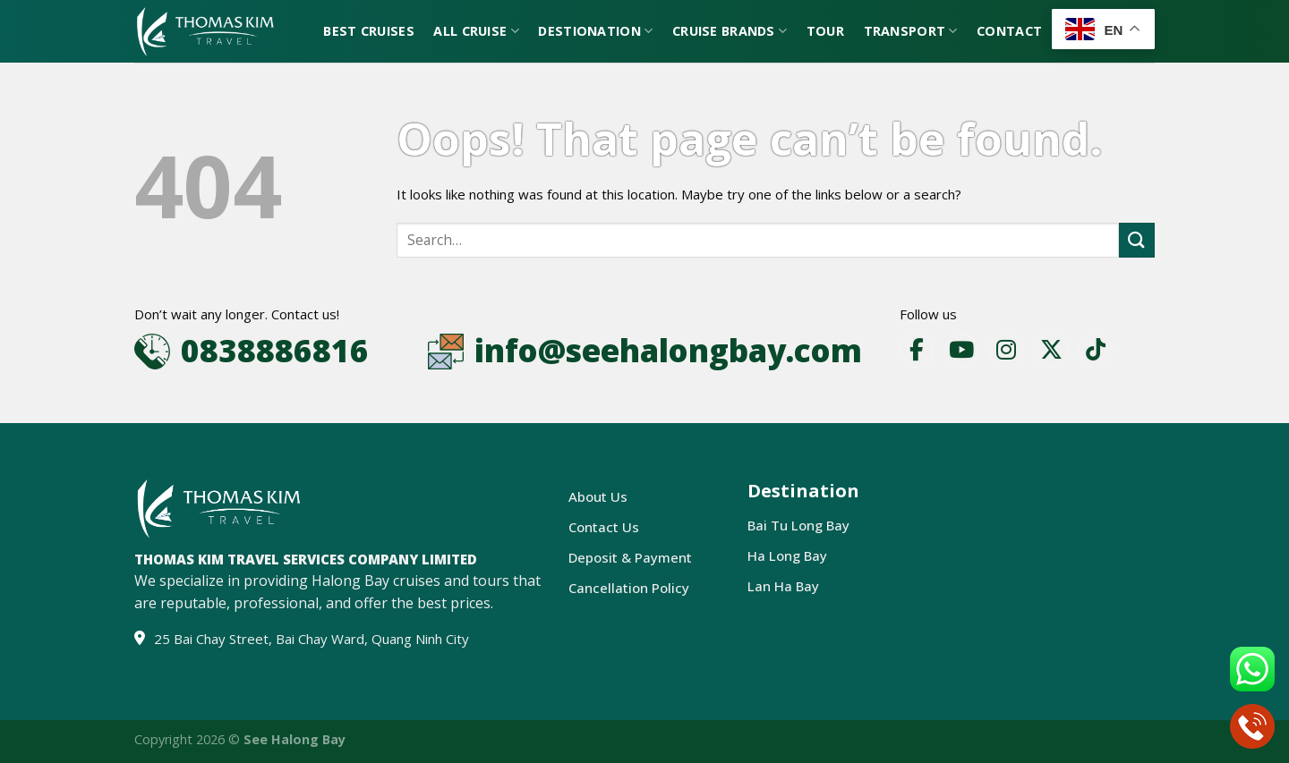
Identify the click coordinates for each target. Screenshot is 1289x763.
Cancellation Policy (628, 588)
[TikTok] (1096, 351)
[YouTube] (961, 351)
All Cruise (475, 31)
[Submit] (1137, 240)
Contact (1009, 30)
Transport (911, 31)
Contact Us (603, 527)
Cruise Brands (729, 31)
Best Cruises (368, 30)
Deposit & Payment (630, 557)
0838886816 (275, 350)
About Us (597, 496)
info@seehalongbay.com (668, 350)
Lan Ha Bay (783, 586)
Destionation (595, 31)
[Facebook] (917, 351)
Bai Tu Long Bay (798, 525)
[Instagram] (1006, 351)
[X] (1051, 351)
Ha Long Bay (787, 555)
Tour (825, 30)
